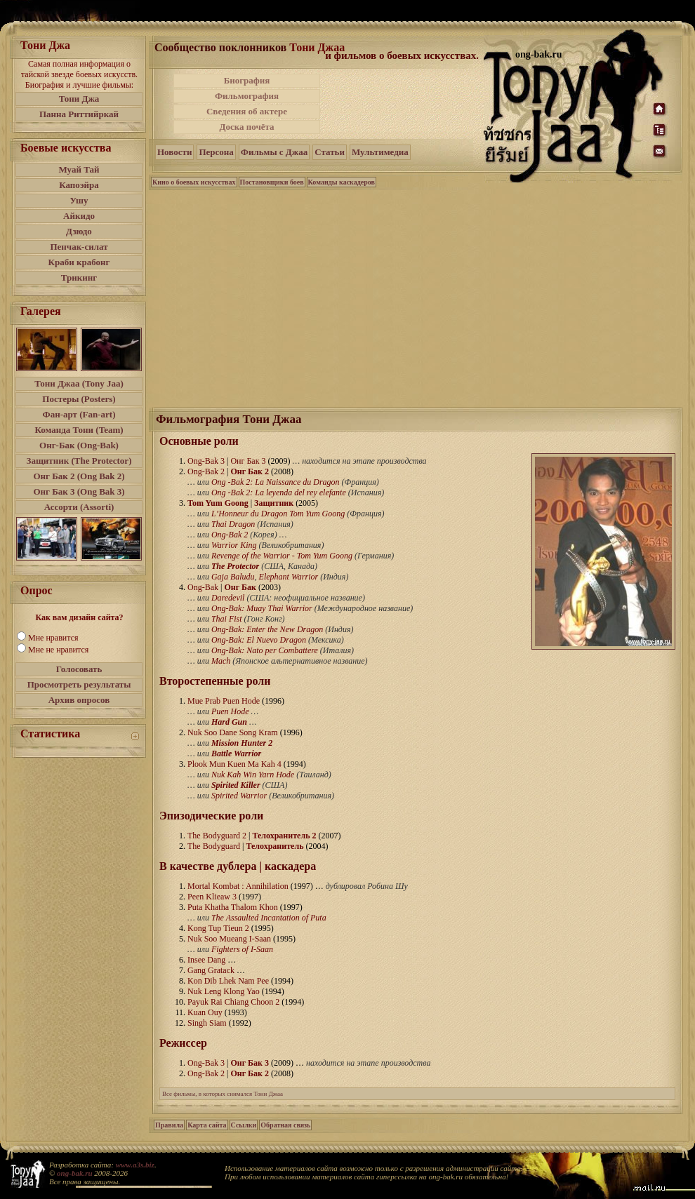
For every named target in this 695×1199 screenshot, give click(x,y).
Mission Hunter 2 (241, 743)
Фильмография (247, 96)
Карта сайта (206, 1125)
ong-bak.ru (74, 1173)
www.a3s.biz (135, 1164)
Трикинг (79, 277)
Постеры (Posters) (78, 399)
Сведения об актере (246, 111)
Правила (169, 1125)
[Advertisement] (403, 103)
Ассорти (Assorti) (79, 507)
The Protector (235, 566)
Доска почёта (246, 126)
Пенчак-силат (78, 246)
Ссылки (244, 1125)
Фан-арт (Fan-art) (79, 414)
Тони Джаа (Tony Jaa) (79, 383)
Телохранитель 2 (284, 835)
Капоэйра (79, 185)
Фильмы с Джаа (274, 152)
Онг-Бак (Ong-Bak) (79, 445)
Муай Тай (78, 169)
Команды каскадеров (341, 182)
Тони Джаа (317, 47)
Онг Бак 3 (249, 1063)
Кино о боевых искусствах (194, 182)
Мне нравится (53, 638)
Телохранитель (274, 846)
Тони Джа (79, 98)
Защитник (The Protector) (79, 460)
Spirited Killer (235, 785)
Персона (216, 152)
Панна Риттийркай (79, 114)
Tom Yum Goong (218, 503)
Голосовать (79, 669)
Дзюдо (79, 231)
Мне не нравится (58, 650)
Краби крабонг (79, 262)
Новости (174, 152)
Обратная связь (285, 1125)
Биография (247, 80)
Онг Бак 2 (249, 471)
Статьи (330, 152)
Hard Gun (229, 722)
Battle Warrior (236, 753)
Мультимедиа (380, 152)
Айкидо (79, 215)
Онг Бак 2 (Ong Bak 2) (78, 476)
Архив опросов (79, 700)
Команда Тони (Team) (78, 429)
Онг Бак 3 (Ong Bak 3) (78, 491)
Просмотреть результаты (79, 684)
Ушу (79, 200)
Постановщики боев (272, 182)
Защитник (273, 503)
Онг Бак (240, 587)
